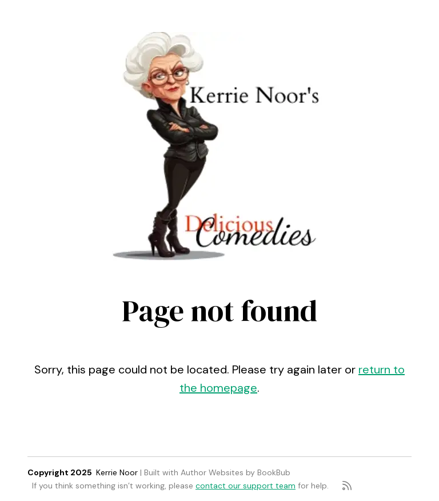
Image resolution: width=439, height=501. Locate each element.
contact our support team (245, 485)
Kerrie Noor (117, 472)
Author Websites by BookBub (235, 472)
